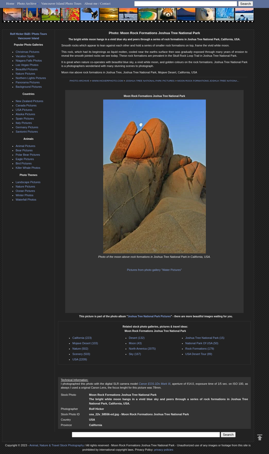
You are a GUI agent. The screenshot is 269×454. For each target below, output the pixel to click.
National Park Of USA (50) (201, 343)
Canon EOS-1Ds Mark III (154, 383)
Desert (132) (137, 337)
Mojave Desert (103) (85, 343)
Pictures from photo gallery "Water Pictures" (154, 269)
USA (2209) (79, 359)
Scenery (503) (81, 354)
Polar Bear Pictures (28, 154)
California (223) (82, 337)
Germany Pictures (27, 127)
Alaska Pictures (25, 114)
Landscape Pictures (28, 182)
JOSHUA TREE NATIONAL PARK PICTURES (150, 81)
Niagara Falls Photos (29, 60)
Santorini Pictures (27, 131)
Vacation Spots (25, 56)
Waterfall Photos (26, 199)
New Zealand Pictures (29, 101)
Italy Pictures (24, 122)
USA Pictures (24, 109)
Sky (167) (135, 354)
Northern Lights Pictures (31, 78)
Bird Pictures (24, 163)
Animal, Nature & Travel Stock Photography (57, 445)
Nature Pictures (25, 73)
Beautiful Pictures (27, 69)
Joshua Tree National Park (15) (204, 337)
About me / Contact (97, 3)
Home (10, 3)
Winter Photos (24, 195)
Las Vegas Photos (27, 64)
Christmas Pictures (27, 51)
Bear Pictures (24, 150)
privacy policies (163, 449)
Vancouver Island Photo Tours (61, 3)
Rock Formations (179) (199, 348)
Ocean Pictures (25, 190)
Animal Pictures (25, 145)
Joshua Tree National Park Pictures (149, 316)
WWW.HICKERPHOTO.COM (107, 81)
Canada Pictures (26, 105)
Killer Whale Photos (28, 167)
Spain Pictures (25, 118)
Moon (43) (135, 343)
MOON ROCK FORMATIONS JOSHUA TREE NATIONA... (208, 81)
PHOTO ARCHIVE (79, 81)
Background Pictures (29, 86)
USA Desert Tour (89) (198, 354)
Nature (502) (80, 348)
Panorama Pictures (28, 82)
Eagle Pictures (25, 159)
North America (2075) (142, 348)
